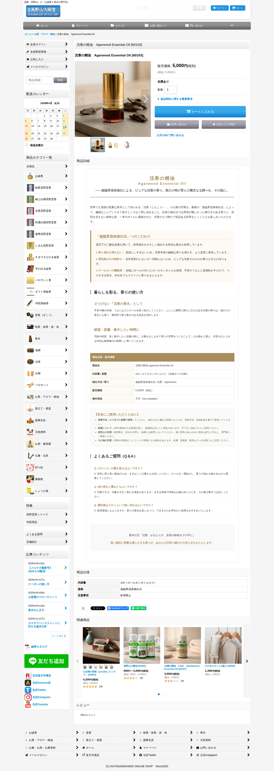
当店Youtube (36, 704)
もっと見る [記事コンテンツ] (59, 636)
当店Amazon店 (37, 682)
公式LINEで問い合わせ (170, 135)
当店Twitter (35, 689)
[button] (232, 26)
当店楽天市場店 (37, 675)
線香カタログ (35, 646)
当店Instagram (37, 697)
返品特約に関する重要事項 (175, 98)
